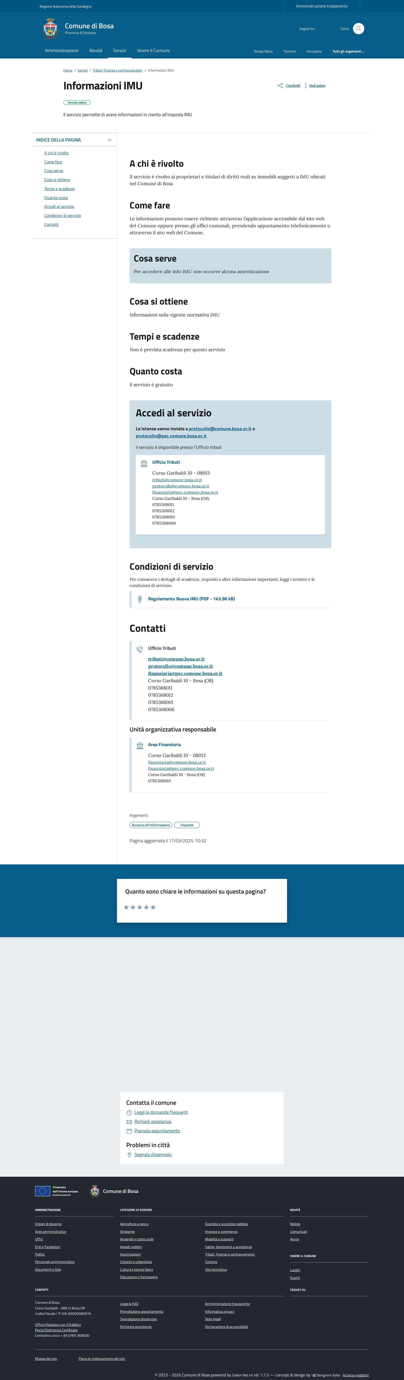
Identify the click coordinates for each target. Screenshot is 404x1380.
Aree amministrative (50, 1231)
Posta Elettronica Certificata (56, 1330)
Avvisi (294, 1239)
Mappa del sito (46, 1358)
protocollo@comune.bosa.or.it (220, 428)
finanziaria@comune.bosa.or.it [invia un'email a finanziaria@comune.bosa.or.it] (177, 762)
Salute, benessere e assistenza (228, 1247)
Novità (95, 50)
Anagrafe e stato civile (137, 1239)
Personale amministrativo (54, 1262)
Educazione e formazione (139, 1277)
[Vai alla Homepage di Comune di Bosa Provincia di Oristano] (80, 28)
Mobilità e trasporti (219, 1239)
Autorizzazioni (130, 1254)
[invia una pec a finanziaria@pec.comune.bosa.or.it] (185, 673)
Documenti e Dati (48, 1269)
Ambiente (127, 1231)
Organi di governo (48, 1224)
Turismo (290, 51)
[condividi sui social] (288, 85)
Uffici (39, 1239)
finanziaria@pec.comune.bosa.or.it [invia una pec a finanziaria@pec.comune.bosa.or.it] (185, 492)
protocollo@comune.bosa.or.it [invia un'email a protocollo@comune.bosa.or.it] (180, 486)
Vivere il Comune (153, 50)
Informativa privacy (219, 1311)
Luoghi (295, 1270)
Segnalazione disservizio (138, 1319)
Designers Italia (326, 1375)
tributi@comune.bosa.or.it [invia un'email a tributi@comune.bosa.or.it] (177, 479)
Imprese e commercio (221, 1231)
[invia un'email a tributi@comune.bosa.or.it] (176, 659)
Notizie (295, 1224)
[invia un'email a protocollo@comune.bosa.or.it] (180, 666)
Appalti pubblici (131, 1247)
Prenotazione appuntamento (141, 1311)
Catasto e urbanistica (136, 1262)
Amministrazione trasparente (322, 6)
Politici (40, 1254)
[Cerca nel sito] (358, 28)
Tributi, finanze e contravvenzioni (230, 1254)
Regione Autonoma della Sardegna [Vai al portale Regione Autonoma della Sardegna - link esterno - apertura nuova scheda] (65, 6)
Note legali (213, 1319)
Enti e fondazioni (47, 1247)
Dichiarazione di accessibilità (226, 1326)
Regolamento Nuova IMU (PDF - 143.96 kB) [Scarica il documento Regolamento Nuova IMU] (191, 599)
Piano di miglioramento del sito (102, 1358)
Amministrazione (61, 50)
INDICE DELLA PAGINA (58, 139)
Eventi (295, 1278)
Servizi (119, 50)
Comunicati (298, 1231)
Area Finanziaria (164, 745)
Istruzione (314, 51)
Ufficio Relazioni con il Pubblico (58, 1324)
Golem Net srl (242, 1375)
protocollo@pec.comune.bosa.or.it (171, 435)
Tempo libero (263, 51)
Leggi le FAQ (129, 1304)
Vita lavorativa (216, 1269)
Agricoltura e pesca (134, 1224)
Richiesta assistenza (136, 1326)
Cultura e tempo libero (136, 1269)
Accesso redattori (356, 1375)
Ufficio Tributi (166, 462)
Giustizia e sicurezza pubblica (226, 1224)
